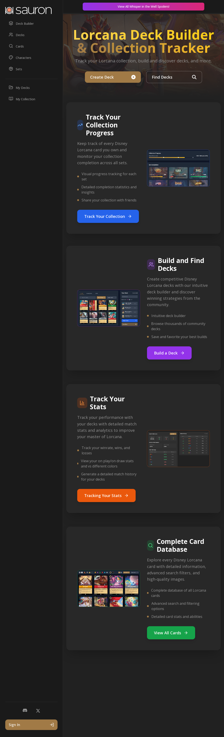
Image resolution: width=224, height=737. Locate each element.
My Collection (22, 99)
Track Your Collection (108, 216)
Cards (16, 46)
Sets (15, 69)
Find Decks (174, 77)
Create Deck (113, 77)
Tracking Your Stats (106, 495)
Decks (16, 34)
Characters (20, 57)
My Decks (19, 87)
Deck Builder (21, 23)
